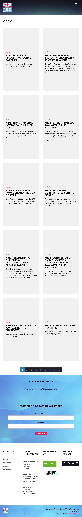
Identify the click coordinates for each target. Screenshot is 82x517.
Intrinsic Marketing (72, 513)
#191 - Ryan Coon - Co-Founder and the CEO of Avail (20, 192)
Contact (7, 470)
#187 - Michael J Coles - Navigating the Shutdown (21, 327)
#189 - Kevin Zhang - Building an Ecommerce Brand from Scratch (18, 261)
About (6, 466)
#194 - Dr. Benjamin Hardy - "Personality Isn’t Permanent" (59, 57)
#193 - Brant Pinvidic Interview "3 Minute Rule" (19, 125)
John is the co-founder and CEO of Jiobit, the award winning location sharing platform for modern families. (60, 274)
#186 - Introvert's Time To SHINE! (60, 326)
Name (41, 422)
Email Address (41, 414)
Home (5, 459)
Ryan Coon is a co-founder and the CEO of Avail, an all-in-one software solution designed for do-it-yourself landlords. (20, 201)
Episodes (7, 463)
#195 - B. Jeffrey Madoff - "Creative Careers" (18, 57)
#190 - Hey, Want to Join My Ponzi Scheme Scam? (59, 192)
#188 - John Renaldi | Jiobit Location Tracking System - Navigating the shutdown (58, 262)
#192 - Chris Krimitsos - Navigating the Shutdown (60, 125)
